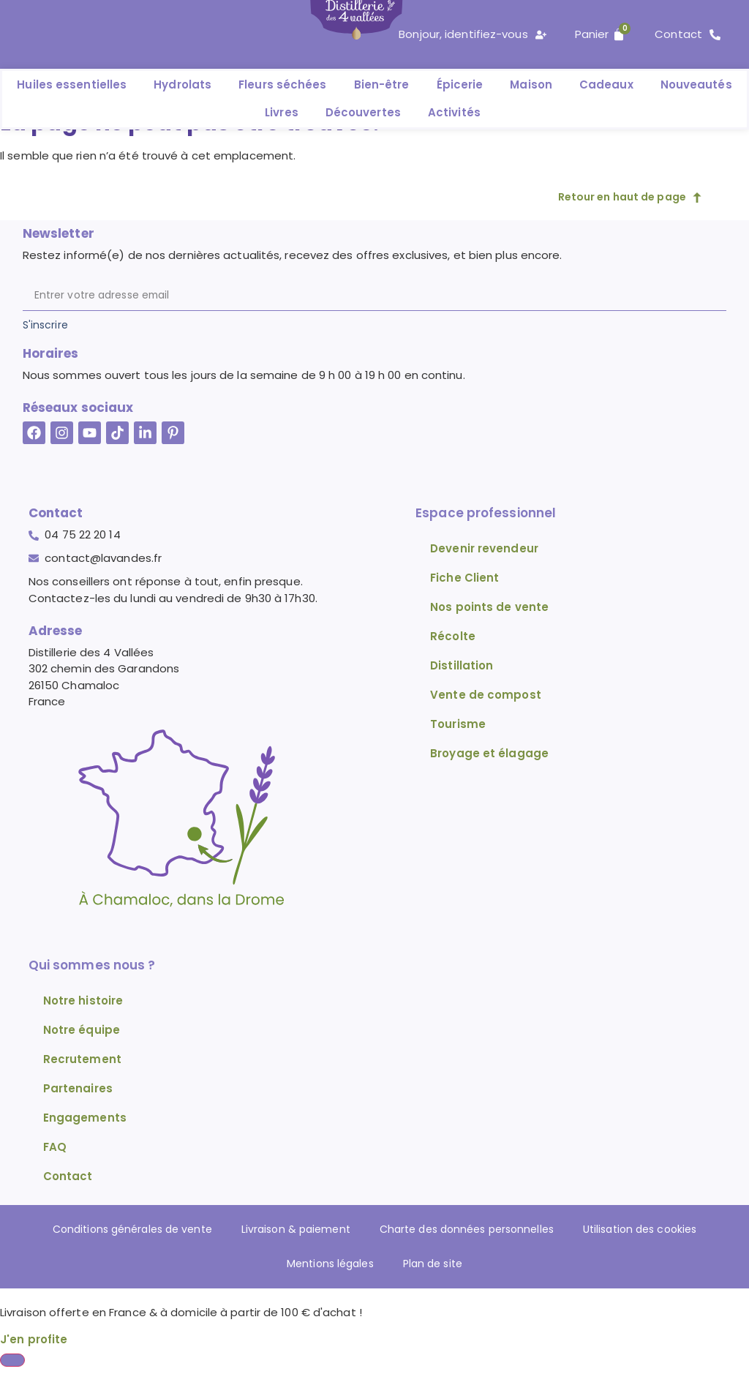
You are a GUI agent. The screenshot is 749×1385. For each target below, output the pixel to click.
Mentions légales (327, 1264)
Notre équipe (81, 1029)
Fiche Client (464, 577)
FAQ (55, 1147)
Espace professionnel (485, 513)
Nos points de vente (489, 607)
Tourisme (458, 724)
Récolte (452, 636)
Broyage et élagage (489, 753)
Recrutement (82, 1059)
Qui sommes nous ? (92, 965)
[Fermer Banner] (12, 1362)
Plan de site (436, 1264)
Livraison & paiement (290, 1229)
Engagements (85, 1117)
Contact (68, 1176)
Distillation (461, 665)
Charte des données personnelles (471, 1229)
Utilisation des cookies (655, 1229)
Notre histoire (83, 1000)
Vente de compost (485, 694)
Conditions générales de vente (117, 1229)
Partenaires (78, 1088)
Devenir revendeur (484, 548)
